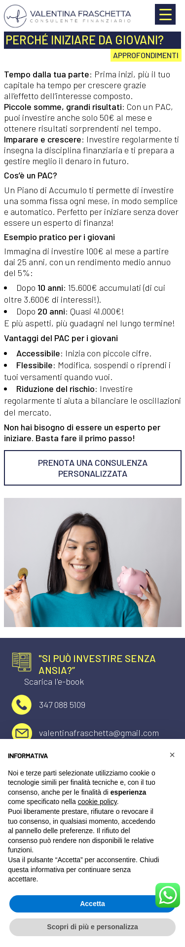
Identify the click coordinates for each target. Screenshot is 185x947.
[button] (172, 755)
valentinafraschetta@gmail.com (99, 732)
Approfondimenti (146, 55)
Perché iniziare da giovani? (84, 40)
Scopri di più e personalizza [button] (92, 927)
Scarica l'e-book (54, 681)
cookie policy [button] (97, 802)
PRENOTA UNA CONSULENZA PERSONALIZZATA (93, 468)
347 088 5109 (62, 704)
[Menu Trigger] (165, 14)
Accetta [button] (92, 904)
